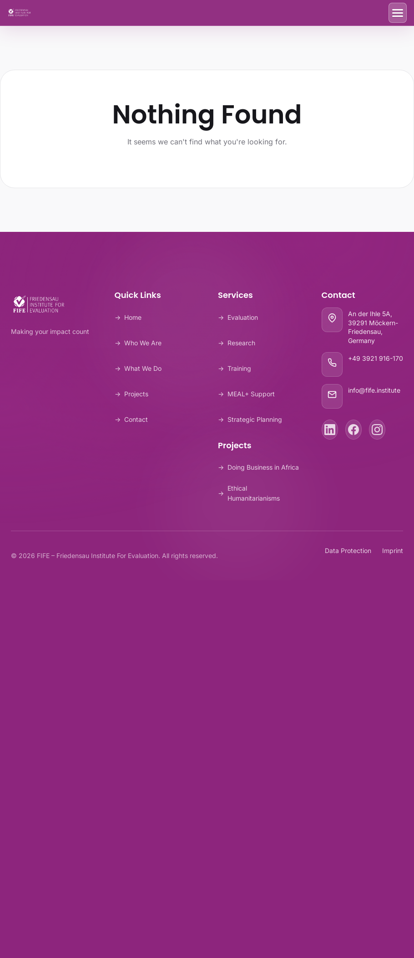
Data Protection (348, 550)
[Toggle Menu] (398, 13)
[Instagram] (377, 430)
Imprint (392, 550)
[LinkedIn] (330, 430)
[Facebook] (353, 430)
